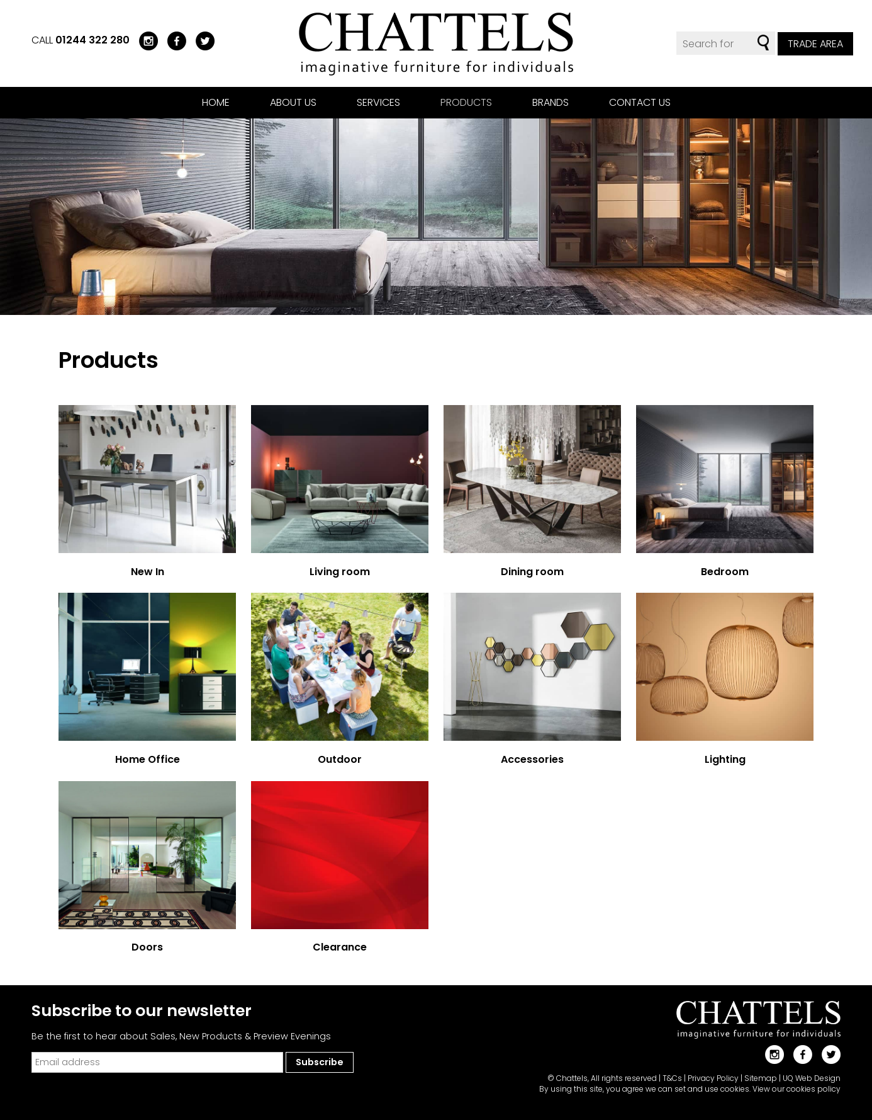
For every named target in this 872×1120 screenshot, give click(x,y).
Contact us (640, 102)
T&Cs (672, 1078)
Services (378, 102)
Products (466, 102)
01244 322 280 (92, 40)
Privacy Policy (713, 1078)
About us (293, 102)
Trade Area (815, 44)
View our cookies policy (796, 1088)
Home (216, 102)
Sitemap (760, 1078)
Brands (550, 102)
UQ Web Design (812, 1078)
